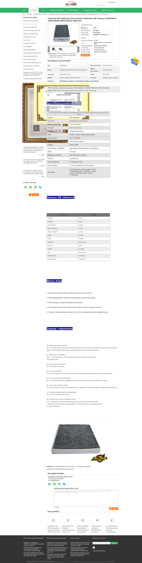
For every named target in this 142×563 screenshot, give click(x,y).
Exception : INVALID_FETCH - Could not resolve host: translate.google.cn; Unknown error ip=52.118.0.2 (33, 74)
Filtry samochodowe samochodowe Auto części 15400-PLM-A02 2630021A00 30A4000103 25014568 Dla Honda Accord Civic (57, 550)
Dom (24, 10)
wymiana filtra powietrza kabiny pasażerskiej (60, 469)
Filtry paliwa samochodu (29, 37)
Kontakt (86, 55)
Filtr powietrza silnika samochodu (32, 30)
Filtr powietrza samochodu (30, 27)
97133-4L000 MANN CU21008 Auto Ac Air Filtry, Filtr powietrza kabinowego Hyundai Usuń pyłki (81, 544)
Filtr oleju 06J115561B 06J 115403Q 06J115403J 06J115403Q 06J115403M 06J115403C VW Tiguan (34, 554)
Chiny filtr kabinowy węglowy (46, 561)
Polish (114, 2)
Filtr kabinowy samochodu (40, 14)
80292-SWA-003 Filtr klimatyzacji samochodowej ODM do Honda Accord (68, 529)
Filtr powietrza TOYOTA (29, 43)
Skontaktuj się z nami (90, 10)
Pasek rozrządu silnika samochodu (32, 62)
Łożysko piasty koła (28, 69)
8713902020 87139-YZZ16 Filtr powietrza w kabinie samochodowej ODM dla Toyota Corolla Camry (54, 530)
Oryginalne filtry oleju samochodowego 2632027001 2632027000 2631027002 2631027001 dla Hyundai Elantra (57, 544)
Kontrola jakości (73, 10)
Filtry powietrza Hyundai (29, 49)
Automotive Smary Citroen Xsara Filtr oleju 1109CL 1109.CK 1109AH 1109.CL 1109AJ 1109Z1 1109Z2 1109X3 (56, 556)
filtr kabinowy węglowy (83, 466)
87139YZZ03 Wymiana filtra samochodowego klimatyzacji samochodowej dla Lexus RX (112, 530)
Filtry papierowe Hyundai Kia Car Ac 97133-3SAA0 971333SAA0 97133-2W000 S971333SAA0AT (80, 554)
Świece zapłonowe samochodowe (32, 53)
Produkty (33, 10)
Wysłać (114, 543)
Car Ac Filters (26, 40)
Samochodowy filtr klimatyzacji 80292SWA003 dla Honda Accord (96, 529)
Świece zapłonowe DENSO (30, 56)
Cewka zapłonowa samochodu (31, 66)
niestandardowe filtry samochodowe (64, 466)
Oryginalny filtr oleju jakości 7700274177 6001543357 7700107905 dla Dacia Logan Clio (34, 544)
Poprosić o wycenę (107, 10)
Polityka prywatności (32, 561)
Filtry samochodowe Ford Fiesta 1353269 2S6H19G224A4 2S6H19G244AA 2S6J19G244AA (79, 549)
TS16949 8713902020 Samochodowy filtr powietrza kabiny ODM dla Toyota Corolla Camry (83, 530)
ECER (112, 561)
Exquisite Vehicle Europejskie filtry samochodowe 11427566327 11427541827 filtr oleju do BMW (32, 549)
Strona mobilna (97, 553)
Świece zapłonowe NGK (29, 59)
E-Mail (95, 551)
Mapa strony (101, 551)
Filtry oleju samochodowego (30, 33)
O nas (43, 10)
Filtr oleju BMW (27, 46)
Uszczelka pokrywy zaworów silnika (32, 78)
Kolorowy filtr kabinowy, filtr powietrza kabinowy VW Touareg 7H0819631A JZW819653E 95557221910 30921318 (63, 55)
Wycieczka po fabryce (57, 10)
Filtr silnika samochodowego (30, 21)
